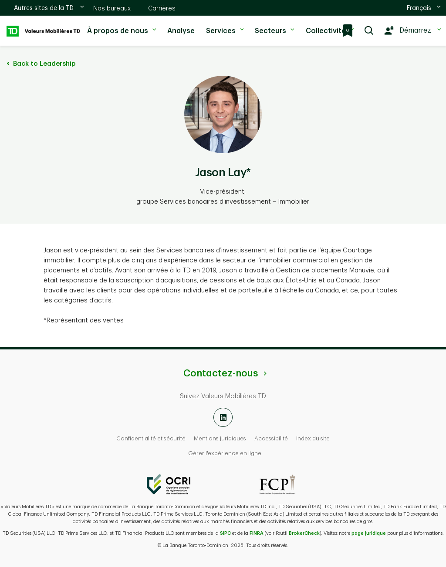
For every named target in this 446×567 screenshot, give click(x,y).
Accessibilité (271, 438)
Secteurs (273, 25)
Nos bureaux (112, 8)
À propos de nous (120, 25)
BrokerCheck (304, 533)
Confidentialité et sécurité (151, 438)
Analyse (180, 30)
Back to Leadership (39, 63)
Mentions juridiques (220, 438)
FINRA (257, 533)
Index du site (313, 438)
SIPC (225, 533)
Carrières (162, 8)
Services (223, 25)
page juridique (368, 533)
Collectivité (329, 25)
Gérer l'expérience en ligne (224, 453)
